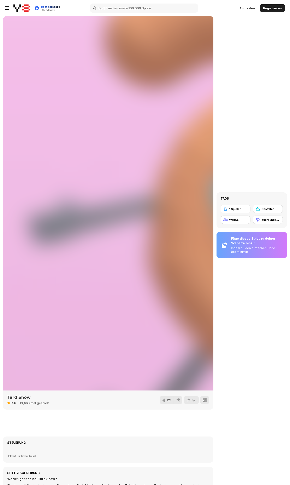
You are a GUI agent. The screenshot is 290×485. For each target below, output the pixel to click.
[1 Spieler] (235, 209)
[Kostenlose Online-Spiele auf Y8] (21, 8)
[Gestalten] (268, 209)
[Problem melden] (191, 400)
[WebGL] (235, 220)
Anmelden (247, 8)
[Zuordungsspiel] (268, 220)
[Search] (94, 8)
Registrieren (272, 8)
